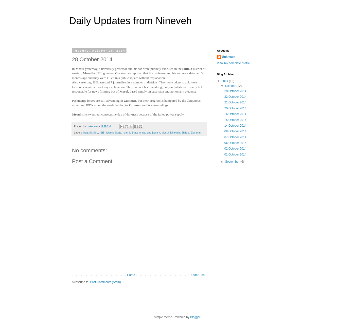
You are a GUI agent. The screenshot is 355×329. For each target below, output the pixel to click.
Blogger (195, 317)
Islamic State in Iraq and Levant (141, 132)
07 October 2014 (235, 137)
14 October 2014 (235, 125)
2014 (225, 81)
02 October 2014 (235, 148)
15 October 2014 (235, 120)
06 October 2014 (235, 143)
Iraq (85, 132)
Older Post (198, 275)
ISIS (102, 132)
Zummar (196, 132)
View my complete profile (233, 63)
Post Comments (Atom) (105, 282)
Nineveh (175, 132)
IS (90, 132)
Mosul (165, 132)
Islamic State (113, 132)
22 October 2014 (235, 96)
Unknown (228, 56)
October (230, 86)
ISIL (95, 132)
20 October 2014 (235, 108)
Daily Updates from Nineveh (130, 20)
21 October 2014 (235, 102)
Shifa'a (185, 132)
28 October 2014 (235, 91)
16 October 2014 (235, 114)
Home (131, 275)
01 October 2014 (235, 154)
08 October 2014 (235, 131)
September (232, 161)
